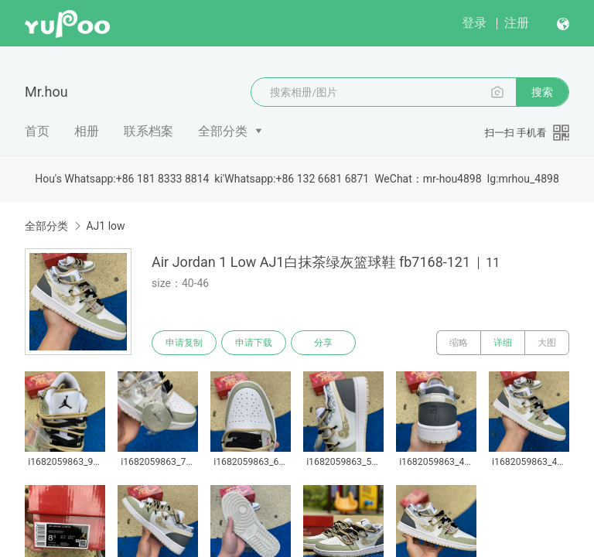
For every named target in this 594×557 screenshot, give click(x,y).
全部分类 (223, 131)
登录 (474, 22)
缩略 (458, 342)
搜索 (542, 92)
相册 (86, 131)
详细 (502, 342)
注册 (516, 22)
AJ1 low (105, 226)
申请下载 (253, 342)
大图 (547, 342)
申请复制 (184, 342)
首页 (37, 131)
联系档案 (148, 131)
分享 (323, 342)
